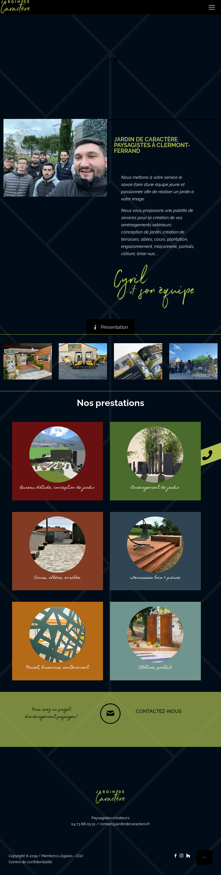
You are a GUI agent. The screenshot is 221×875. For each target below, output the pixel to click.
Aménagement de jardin (155, 488)
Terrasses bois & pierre (155, 578)
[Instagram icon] (181, 855)
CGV (79, 856)
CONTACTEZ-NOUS (158, 711)
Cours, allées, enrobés (57, 578)
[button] (211, 454)
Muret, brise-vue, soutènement (57, 668)
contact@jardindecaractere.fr (125, 824)
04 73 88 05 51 (83, 824)
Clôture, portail (155, 668)
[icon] (188, 855)
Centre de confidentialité (30, 862)
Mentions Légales (57, 856)
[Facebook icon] (175, 855)
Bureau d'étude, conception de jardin (57, 488)
